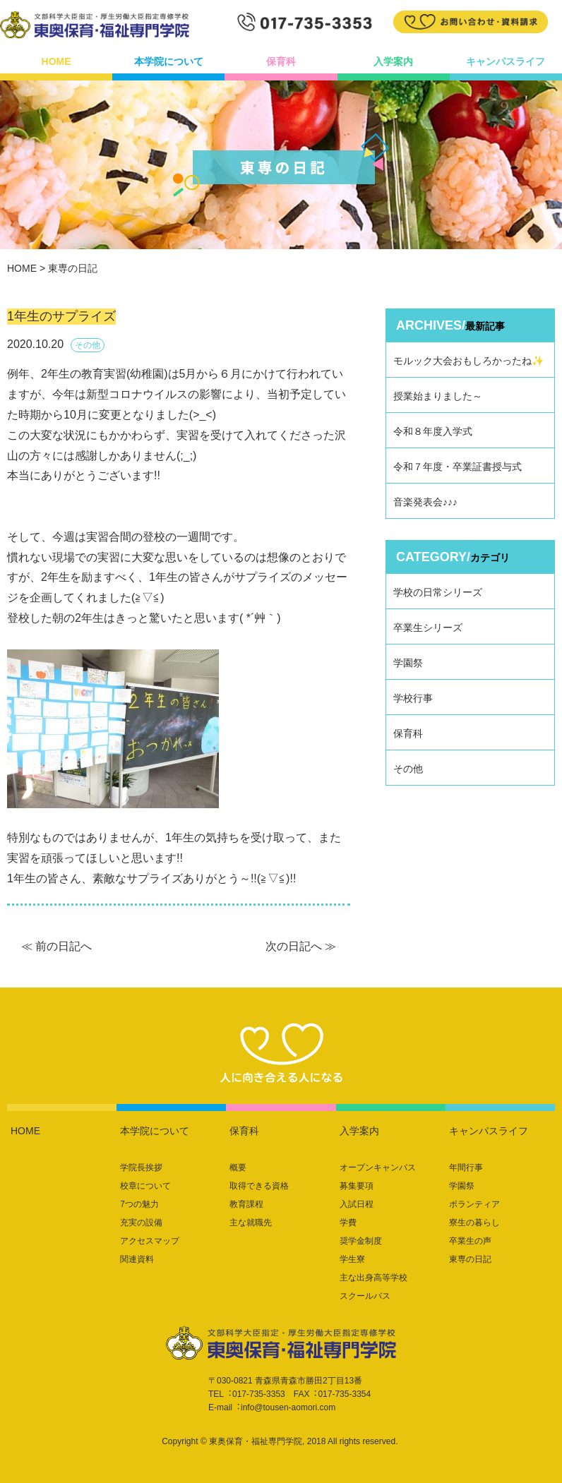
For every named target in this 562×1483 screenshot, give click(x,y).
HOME (56, 61)
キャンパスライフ (505, 61)
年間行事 (466, 1167)
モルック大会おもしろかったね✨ (468, 360)
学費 (348, 1222)
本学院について (168, 61)
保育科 (281, 61)
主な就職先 (250, 1222)
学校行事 (413, 698)
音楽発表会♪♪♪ (425, 502)
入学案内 (393, 61)
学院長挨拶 (141, 1167)
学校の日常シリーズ (437, 592)
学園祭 (408, 662)
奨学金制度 (361, 1241)
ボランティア (474, 1204)
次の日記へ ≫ (300, 946)
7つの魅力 (139, 1204)
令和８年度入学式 (432, 431)
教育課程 (246, 1204)
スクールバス (365, 1296)
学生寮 (352, 1259)
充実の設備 (141, 1222)
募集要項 (356, 1186)
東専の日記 (470, 1259)
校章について (145, 1186)
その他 (408, 768)
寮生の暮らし (474, 1222)
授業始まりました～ (437, 396)
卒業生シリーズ (427, 627)
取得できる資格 (259, 1186)
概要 (237, 1167)
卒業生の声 (470, 1241)
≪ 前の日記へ (56, 946)
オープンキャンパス (378, 1167)
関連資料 (137, 1259)
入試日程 (356, 1204)
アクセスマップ (149, 1241)
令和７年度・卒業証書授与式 (457, 466)
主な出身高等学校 (373, 1278)
